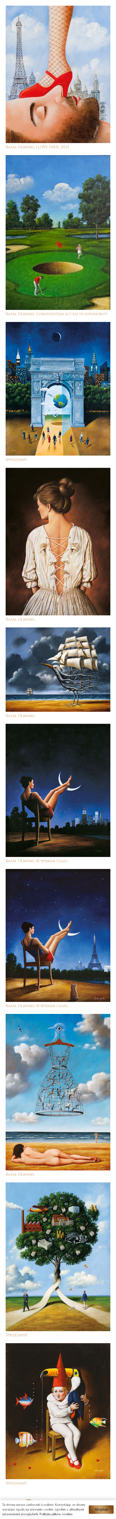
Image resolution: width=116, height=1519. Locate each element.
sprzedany (16, 459)
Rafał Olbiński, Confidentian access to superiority (57, 314)
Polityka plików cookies (56, 1514)
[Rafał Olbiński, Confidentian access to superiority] (58, 158)
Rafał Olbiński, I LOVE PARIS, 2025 (37, 147)
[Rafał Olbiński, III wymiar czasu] (58, 727)
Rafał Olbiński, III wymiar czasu (37, 861)
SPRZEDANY (17, 1335)
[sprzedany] (58, 325)
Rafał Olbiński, (20, 619)
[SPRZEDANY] (58, 1185)
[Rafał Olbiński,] (58, 471)
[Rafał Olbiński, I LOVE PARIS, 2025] (58, 9)
